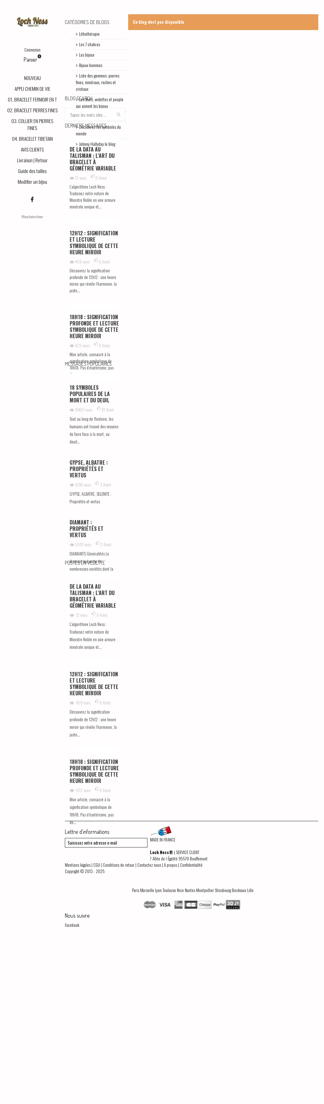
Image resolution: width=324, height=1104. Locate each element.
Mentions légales (77, 1024)
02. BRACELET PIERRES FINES (32, 110)
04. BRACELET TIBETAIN (32, 138)
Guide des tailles (32, 170)
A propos (170, 1024)
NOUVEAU (32, 77)
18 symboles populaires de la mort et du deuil (90, 492)
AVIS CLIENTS (32, 149)
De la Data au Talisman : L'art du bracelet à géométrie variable (93, 230)
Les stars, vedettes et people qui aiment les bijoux (99, 102)
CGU (96, 1024)
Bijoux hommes (90, 65)
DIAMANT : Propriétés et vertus (86, 627)
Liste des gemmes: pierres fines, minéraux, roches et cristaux (97, 82)
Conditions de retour (118, 1024)
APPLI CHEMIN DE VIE (32, 88)
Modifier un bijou (32, 181)
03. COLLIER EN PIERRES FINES (32, 124)
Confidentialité (191, 1024)
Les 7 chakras (89, 44)
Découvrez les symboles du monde (98, 130)
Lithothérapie (89, 33)
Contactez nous (149, 1024)
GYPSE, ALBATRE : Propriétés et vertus (89, 567)
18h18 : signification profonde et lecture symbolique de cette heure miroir (94, 398)
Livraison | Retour (32, 160)
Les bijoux (86, 54)
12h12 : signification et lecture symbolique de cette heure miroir (94, 314)
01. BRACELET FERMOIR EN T (32, 99)
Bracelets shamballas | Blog (100, 116)
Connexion (32, 50)
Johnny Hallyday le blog (97, 143)
